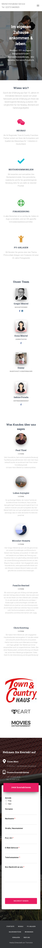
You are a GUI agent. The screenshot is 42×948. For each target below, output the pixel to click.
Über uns (27, 937)
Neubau (20, 926)
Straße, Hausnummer (14, 828)
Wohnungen (29, 932)
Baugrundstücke (15, 932)
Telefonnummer (12, 857)
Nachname (10, 819)
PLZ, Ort (9, 838)
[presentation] (22, 894)
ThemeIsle (29, 943)
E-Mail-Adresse (12, 848)
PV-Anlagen (31, 926)
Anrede (8, 798)
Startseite (10, 926)
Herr (9, 804)
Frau (9, 801)
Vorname (9, 809)
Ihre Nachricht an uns (14, 867)
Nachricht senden (21, 901)
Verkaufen (16, 937)
